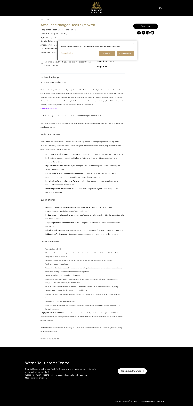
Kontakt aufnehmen (132, 371)
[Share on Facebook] (139, 32)
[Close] (134, 43)
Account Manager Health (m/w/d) (67, 25)
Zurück (44, 19)
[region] (97, 50)
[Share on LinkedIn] (148, 32)
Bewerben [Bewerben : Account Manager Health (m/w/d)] (145, 26)
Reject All (107, 53)
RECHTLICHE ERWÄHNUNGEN (126, 401)
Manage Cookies (67, 53)
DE (161, 8)
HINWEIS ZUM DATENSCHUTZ (152, 401)
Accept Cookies (125, 53)
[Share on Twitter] (143, 32)
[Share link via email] (152, 32)
